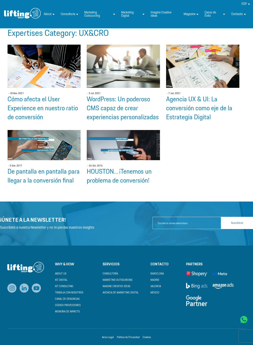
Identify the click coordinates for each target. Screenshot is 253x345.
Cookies (147, 337)
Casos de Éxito (215, 14)
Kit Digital (61, 280)
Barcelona (157, 274)
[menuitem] (246, 4)
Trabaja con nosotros (69, 293)
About (49, 14)
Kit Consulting (64, 286)
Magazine (191, 14)
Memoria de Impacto (67, 312)
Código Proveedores (68, 305)
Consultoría (69, 14)
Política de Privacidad (128, 337)
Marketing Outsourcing (99, 14)
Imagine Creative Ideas (161, 14)
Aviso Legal (108, 337)
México (154, 293)
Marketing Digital (132, 14)
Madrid (154, 280)
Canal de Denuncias (67, 299)
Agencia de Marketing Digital (121, 293)
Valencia (155, 286)
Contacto (238, 14)
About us (60, 274)
